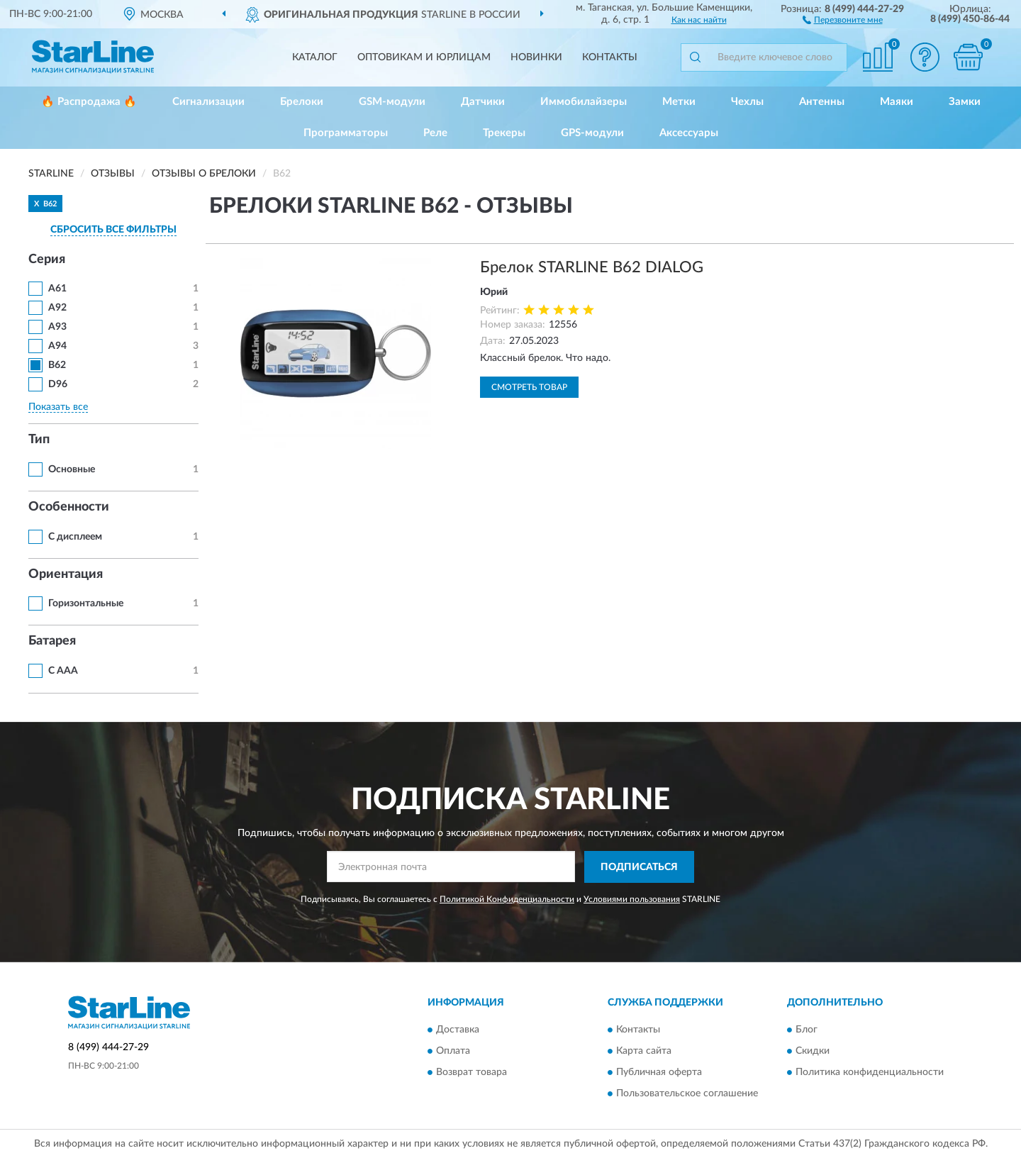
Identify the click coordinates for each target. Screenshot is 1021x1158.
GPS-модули (592, 133)
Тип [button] (39, 439)
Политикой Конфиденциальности (507, 899)
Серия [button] (46, 259)
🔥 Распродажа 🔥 (89, 101)
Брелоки (301, 101)
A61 (57, 289)
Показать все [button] (58, 407)
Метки (679, 101)
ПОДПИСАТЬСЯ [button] (639, 867)
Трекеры (504, 133)
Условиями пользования (632, 899)
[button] (843, 19)
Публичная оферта (659, 1073)
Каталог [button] (314, 57)
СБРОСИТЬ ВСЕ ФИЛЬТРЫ (113, 230)
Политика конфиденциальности (870, 1073)
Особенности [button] (68, 507)
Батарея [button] (52, 641)
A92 (57, 308)
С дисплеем (75, 537)
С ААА (63, 671)
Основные (71, 469)
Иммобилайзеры (583, 101)
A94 (57, 346)
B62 (57, 365)
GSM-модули (392, 101)
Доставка (457, 1030)
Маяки (896, 101)
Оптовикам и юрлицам (424, 57)
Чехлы (747, 101)
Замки (965, 101)
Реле (435, 133)
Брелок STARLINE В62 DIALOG (591, 267)
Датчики (483, 101)
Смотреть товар (529, 387)
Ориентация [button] (65, 574)
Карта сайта (643, 1052)
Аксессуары (688, 133)
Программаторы (345, 133)
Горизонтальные (85, 603)
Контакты (609, 57)
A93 (57, 327)
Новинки (536, 57)
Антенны (821, 101)
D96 (57, 384)
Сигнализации (208, 101)
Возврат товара (471, 1073)
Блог (807, 1030)
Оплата (453, 1052)
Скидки (813, 1052)
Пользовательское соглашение (687, 1094)
